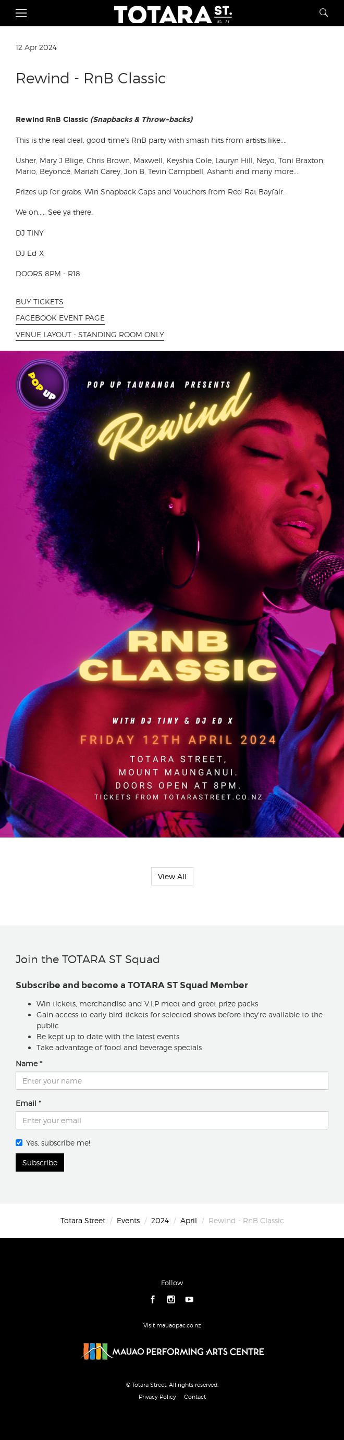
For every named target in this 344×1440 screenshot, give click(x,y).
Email (26, 1103)
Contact (195, 1396)
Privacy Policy (157, 1396)
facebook (153, 1299)
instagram (171, 1299)
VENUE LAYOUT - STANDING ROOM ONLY (90, 334)
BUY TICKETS (40, 301)
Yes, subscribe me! (53, 1142)
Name (27, 1063)
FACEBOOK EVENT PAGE (60, 317)
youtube (189, 1299)
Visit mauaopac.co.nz (172, 1325)
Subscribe (39, 1162)
